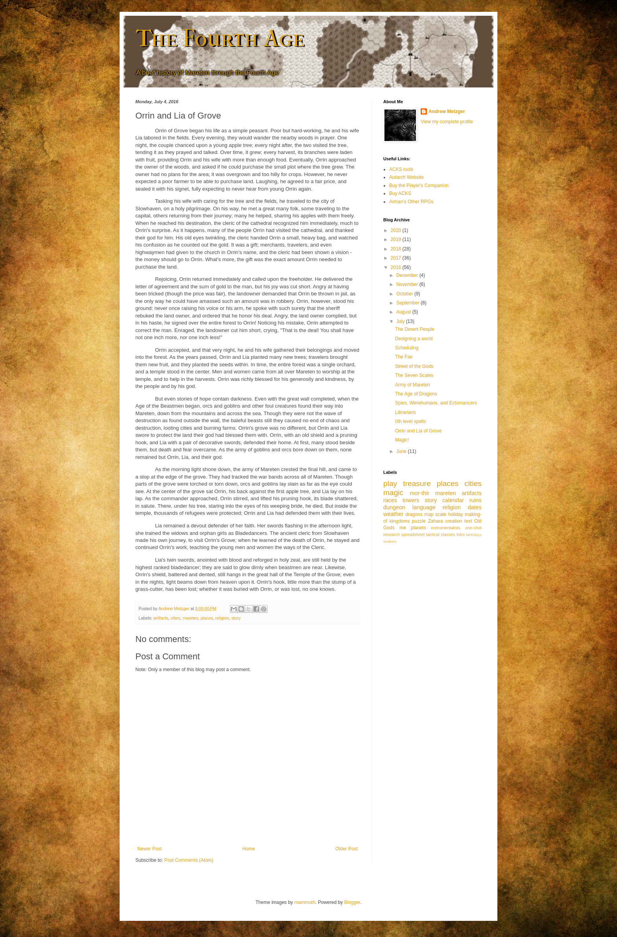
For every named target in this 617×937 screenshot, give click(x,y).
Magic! (402, 440)
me (402, 528)
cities (176, 618)
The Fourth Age (219, 38)
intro (460, 534)
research (391, 534)
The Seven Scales (414, 375)
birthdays (474, 535)
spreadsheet (413, 534)
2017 (397, 258)
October (405, 294)
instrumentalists (445, 527)
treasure (416, 483)
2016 (397, 267)
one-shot (473, 527)
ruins (475, 500)
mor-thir (419, 493)
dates (475, 507)
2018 (397, 249)
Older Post (346, 849)
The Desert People (414, 329)
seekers (390, 541)
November (407, 284)
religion (222, 618)
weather (393, 514)
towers (411, 500)
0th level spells (410, 421)
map (428, 514)
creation (453, 521)
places (207, 618)
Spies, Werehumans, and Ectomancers (436, 403)
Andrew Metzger (447, 111)
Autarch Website (406, 177)
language (424, 507)
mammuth (304, 902)
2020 (397, 230)
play (390, 483)
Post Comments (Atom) (188, 860)
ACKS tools (401, 169)
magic (393, 492)
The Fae (404, 357)
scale (440, 514)
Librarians (405, 412)
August (404, 312)
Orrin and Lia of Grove (418, 431)
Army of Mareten (412, 385)
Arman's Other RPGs (411, 201)
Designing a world (413, 338)
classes (448, 534)
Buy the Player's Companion (419, 185)
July (401, 321)
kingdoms (400, 521)
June (402, 451)
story (235, 618)
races (390, 500)
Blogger (352, 902)
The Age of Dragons (416, 394)
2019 (397, 239)
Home (248, 849)
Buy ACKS (400, 193)
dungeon (394, 507)
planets (418, 528)
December (407, 275)
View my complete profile (447, 121)
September (408, 303)
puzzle (419, 521)
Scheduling (406, 348)
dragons (413, 514)
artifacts (160, 618)
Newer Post (149, 849)
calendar (453, 500)
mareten (190, 618)
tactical (433, 534)
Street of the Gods (414, 366)
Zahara (435, 521)
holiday (455, 514)
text (468, 521)
